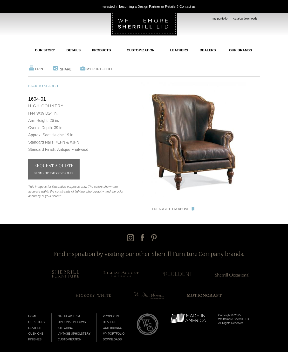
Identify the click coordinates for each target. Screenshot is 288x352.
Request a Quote (54, 169)
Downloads (112, 339)
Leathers (179, 50)
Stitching (65, 328)
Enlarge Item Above (171, 209)
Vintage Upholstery (74, 333)
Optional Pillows (72, 322)
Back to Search (43, 86)
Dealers (208, 50)
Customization (141, 50)
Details (74, 50)
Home (32, 316)
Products (101, 50)
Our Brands (240, 50)
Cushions (35, 333)
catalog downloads (245, 18)
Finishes (34, 339)
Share (65, 69)
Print (40, 69)
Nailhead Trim (69, 316)
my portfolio (220, 18)
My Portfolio (99, 69)
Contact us (187, 6)
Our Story (45, 50)
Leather (34, 328)
